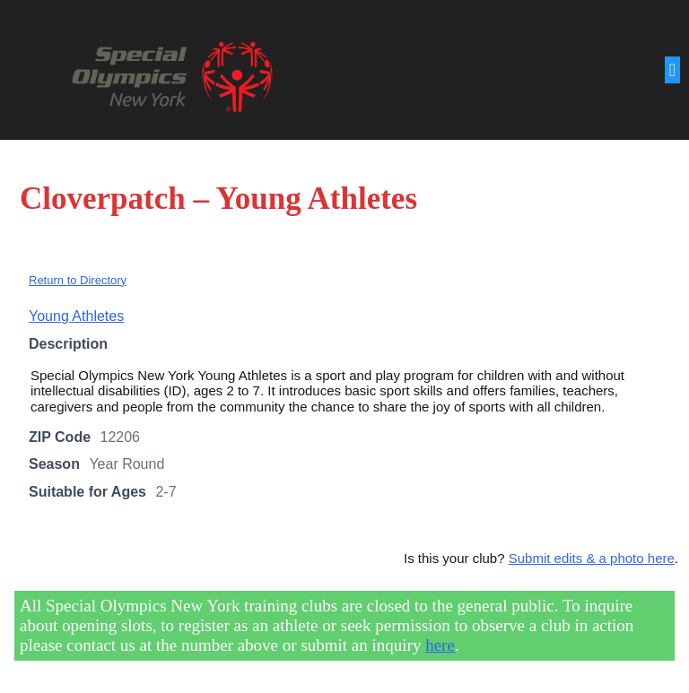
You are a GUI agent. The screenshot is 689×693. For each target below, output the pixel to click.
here (440, 645)
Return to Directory (77, 280)
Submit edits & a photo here (592, 558)
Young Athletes (76, 316)
